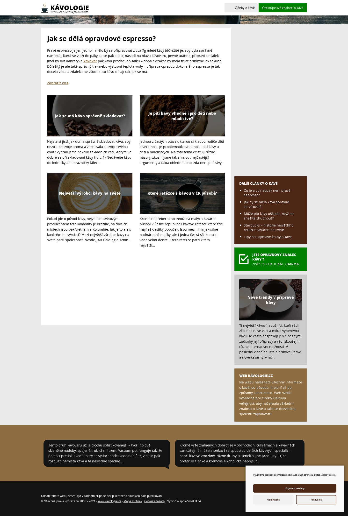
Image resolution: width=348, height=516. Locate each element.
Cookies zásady (154, 501)
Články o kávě (245, 8)
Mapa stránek (132, 501)
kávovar (90, 61)
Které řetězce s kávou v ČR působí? (182, 193)
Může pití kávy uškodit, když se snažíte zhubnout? (268, 215)
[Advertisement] (136, 285)
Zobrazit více (57, 83)
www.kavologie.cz (109, 501)
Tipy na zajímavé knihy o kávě (268, 236)
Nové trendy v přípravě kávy (270, 300)
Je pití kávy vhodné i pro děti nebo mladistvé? (182, 116)
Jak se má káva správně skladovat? (90, 116)
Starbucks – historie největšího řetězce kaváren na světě (268, 227)
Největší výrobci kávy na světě (90, 193)
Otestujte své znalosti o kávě (282, 8)
